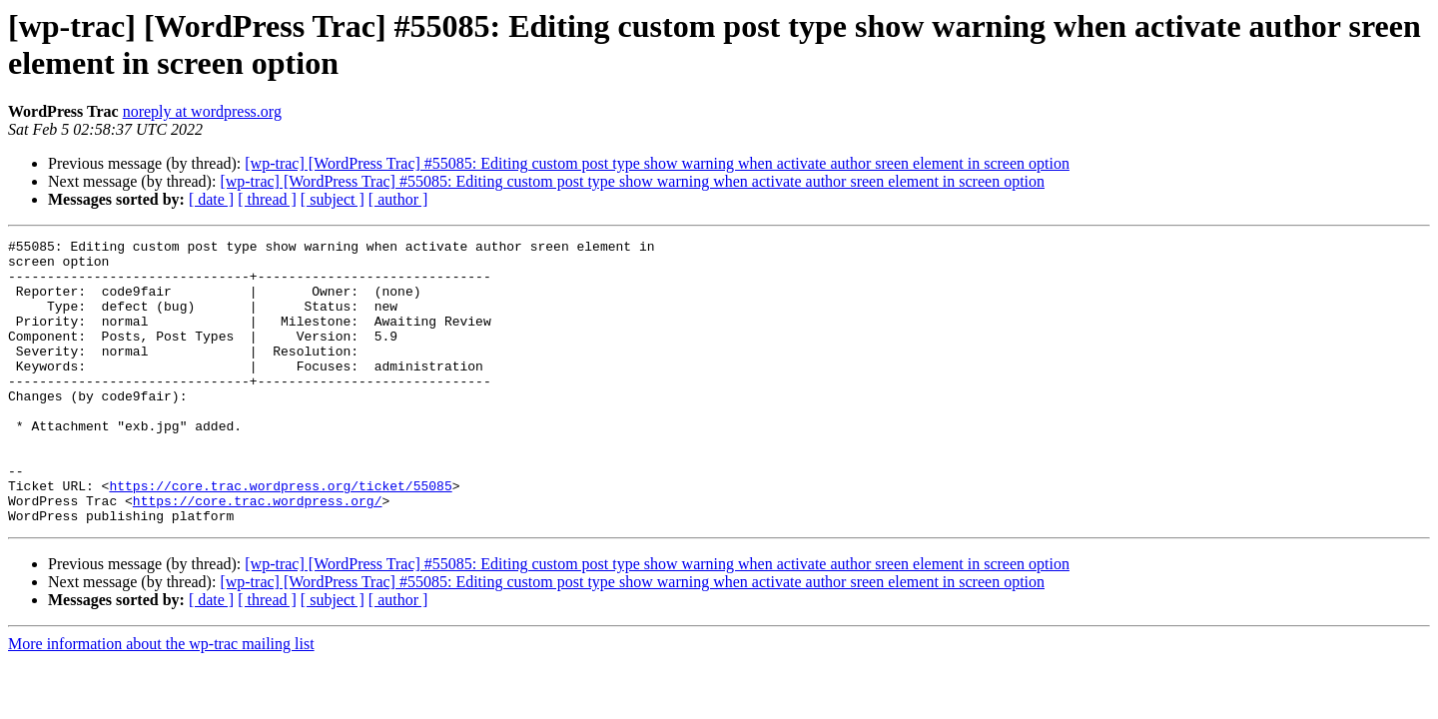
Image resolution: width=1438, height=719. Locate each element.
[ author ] (398, 199)
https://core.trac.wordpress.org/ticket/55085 (280, 536)
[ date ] (211, 199)
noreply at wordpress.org (202, 111)
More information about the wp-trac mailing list (161, 700)
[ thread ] (267, 199)
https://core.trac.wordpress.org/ (257, 554)
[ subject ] (332, 199)
